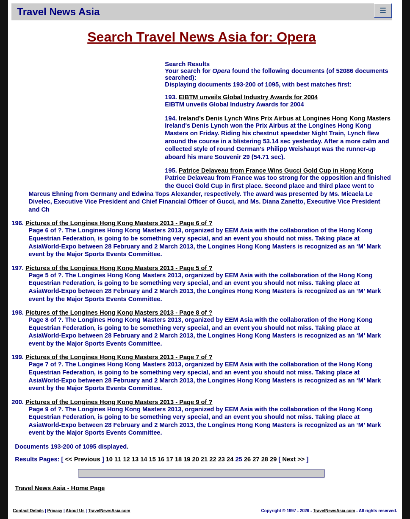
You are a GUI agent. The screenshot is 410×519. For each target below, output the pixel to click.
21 (204, 459)
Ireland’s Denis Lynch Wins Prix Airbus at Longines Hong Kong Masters (285, 118)
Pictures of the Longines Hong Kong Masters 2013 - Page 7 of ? (118, 357)
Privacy (55, 510)
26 (247, 459)
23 (221, 459)
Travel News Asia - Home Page (60, 488)
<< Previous (82, 459)
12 (126, 459)
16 (161, 459)
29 (273, 459)
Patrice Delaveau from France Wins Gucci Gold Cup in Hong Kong (276, 170)
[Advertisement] (88, 119)
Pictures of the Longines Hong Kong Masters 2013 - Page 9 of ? (118, 402)
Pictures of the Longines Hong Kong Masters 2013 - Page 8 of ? (118, 312)
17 (169, 459)
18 (178, 459)
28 (264, 459)
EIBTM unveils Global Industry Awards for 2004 (248, 97)
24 (230, 459)
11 (117, 459)
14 (143, 459)
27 (255, 459)
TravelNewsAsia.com (109, 510)
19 (186, 459)
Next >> (293, 459)
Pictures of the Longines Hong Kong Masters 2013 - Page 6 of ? (118, 223)
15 (152, 459)
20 (195, 459)
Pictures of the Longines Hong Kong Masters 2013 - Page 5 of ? (118, 268)
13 (135, 459)
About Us (75, 510)
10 (109, 459)
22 (212, 459)
